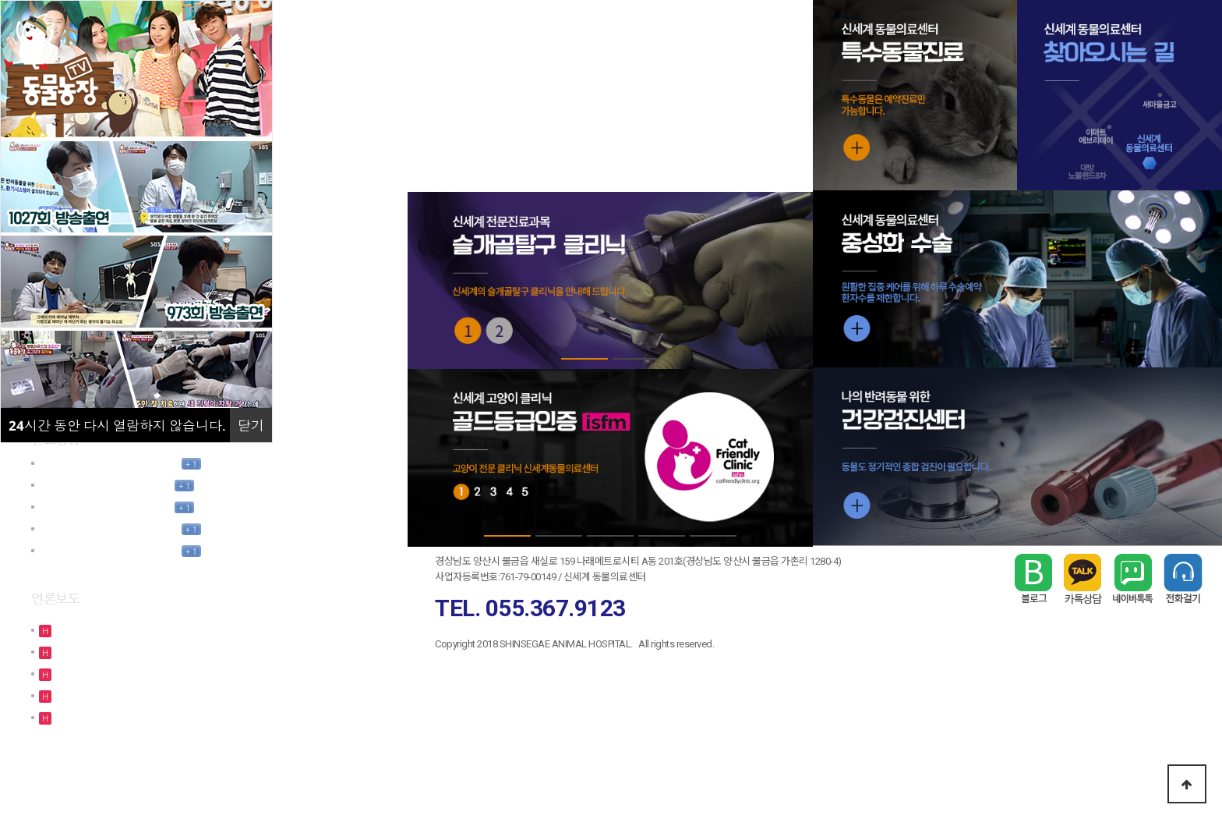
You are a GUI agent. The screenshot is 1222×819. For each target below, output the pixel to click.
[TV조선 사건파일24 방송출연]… (123, 651)
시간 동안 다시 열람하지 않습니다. (117, 425)
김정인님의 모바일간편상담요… (108, 550)
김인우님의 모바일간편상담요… (108, 528)
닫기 (251, 425)
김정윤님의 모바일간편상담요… (108, 463)
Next (788, 281)
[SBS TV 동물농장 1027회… (113, 673)
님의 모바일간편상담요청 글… (105, 484)
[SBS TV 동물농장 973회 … (112, 717)
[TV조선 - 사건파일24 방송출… (120, 629)
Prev (432, 281)
